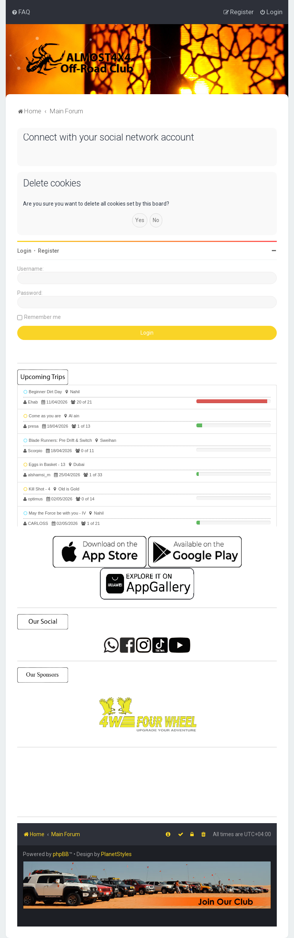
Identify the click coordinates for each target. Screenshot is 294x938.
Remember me (42, 317)
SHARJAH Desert (147, 782)
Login (24, 251)
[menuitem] (20, 12)
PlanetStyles (116, 854)
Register (48, 251)
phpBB (61, 854)
